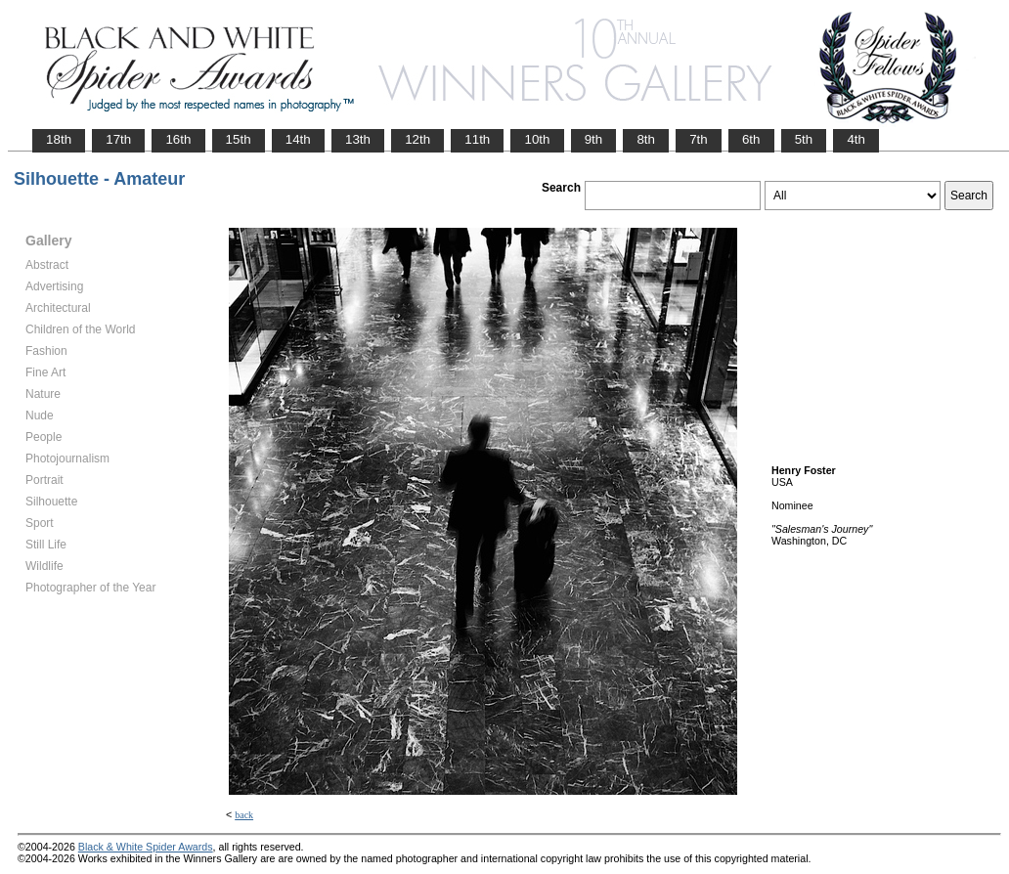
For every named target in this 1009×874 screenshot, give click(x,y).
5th (804, 139)
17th (118, 139)
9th (594, 139)
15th (238, 139)
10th (536, 139)
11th (477, 139)
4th (856, 139)
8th (646, 139)
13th (357, 139)
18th (58, 139)
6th (751, 139)
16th (177, 139)
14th (298, 139)
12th (417, 139)
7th (699, 139)
